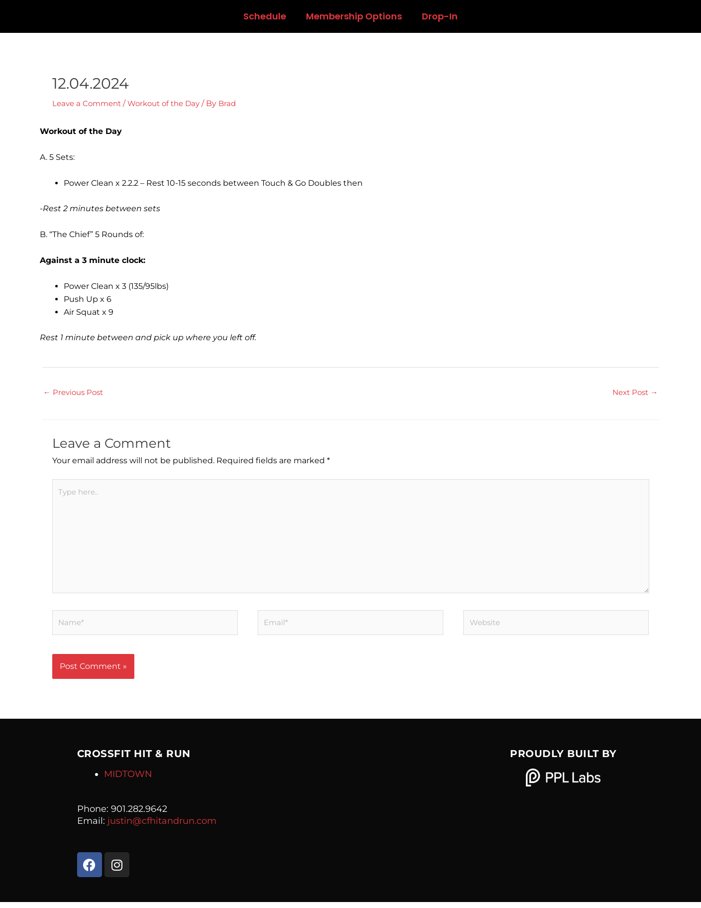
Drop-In (440, 16)
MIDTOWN (128, 779)
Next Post (633, 392)
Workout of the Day (171, 103)
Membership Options (354, 16)
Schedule (264, 16)
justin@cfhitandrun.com (161, 826)
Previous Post (75, 392)
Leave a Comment (88, 103)
